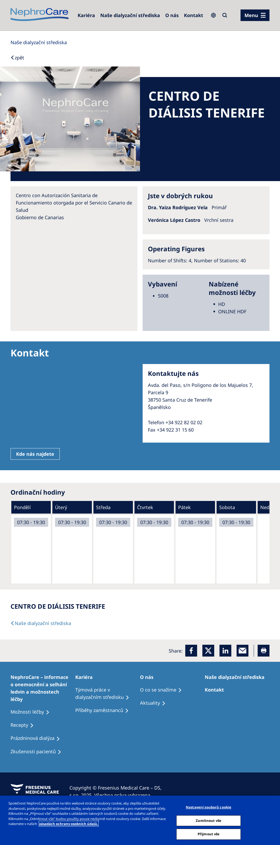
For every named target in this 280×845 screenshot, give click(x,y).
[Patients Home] (86, 677)
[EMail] (242, 651)
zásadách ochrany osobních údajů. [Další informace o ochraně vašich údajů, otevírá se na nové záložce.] (68, 823)
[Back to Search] (17, 57)
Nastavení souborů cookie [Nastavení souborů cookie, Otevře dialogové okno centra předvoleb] (208, 807)
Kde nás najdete (35, 454)
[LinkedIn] (225, 651)
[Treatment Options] (43, 688)
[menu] (255, 15)
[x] (208, 651)
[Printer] (263, 651)
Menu (251, 15)
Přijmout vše (209, 834)
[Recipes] (104, 710)
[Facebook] (191, 651)
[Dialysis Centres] (86, 15)
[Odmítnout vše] (271, 820)
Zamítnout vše (208, 820)
